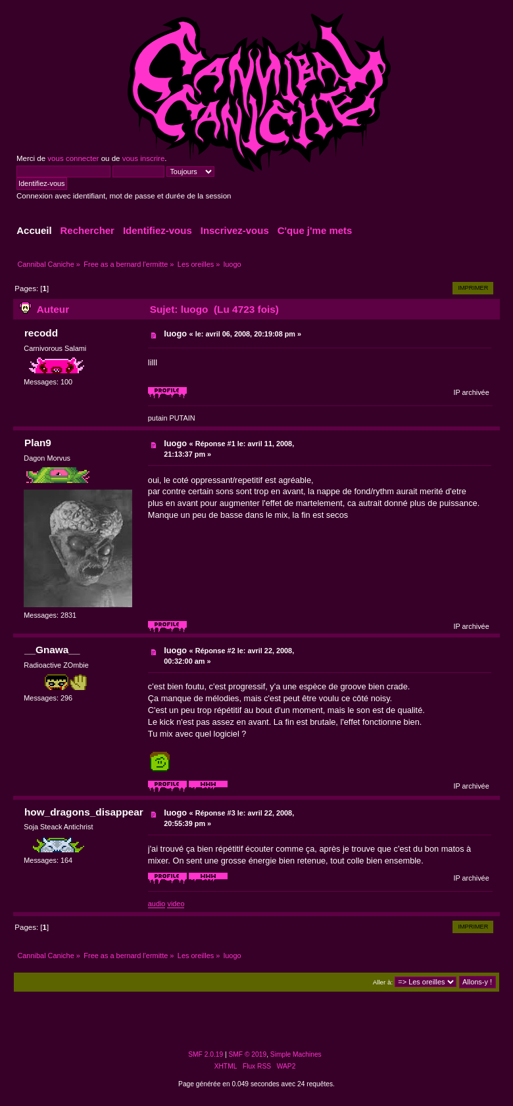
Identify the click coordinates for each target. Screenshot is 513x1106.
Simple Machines (296, 1054)
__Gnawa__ (52, 649)
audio (157, 904)
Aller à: (383, 982)
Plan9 (37, 442)
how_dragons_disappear (83, 812)
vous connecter (73, 158)
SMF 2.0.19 (205, 1054)
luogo (175, 333)
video (175, 904)
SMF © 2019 (248, 1054)
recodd (41, 332)
